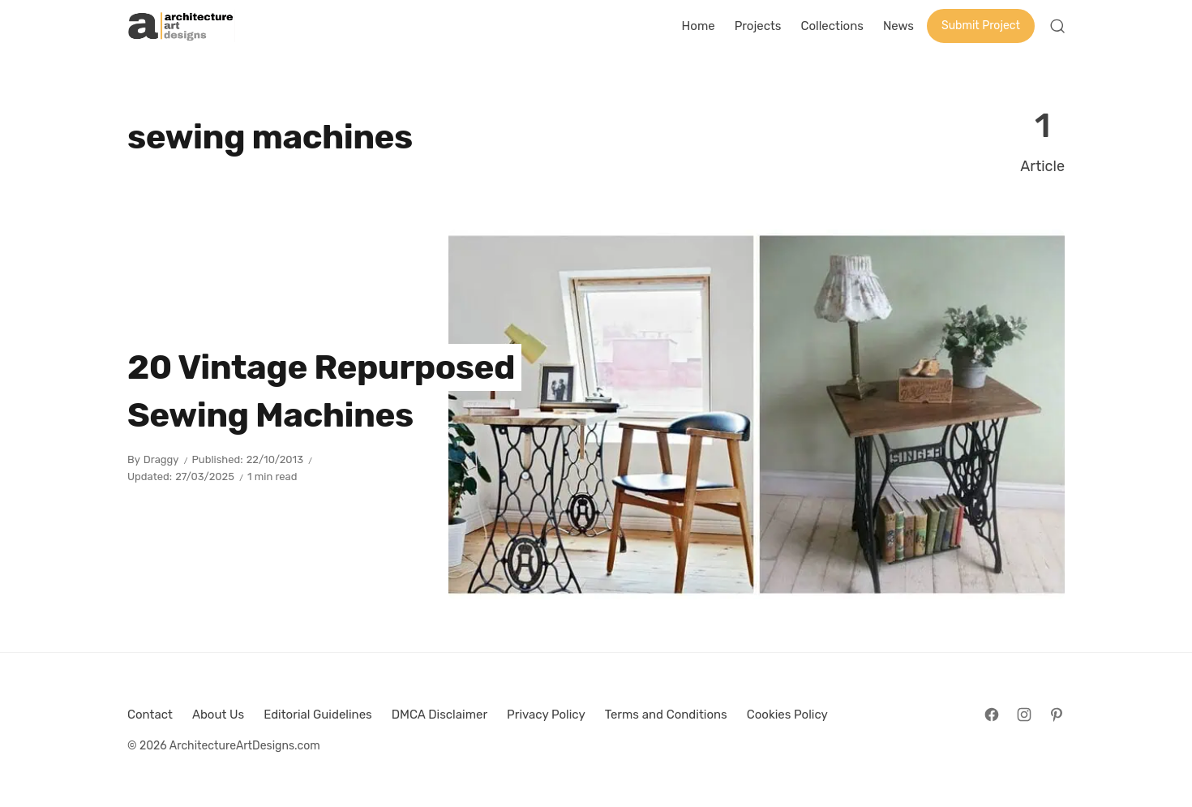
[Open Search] (1057, 26)
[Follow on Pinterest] (1056, 714)
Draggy (161, 459)
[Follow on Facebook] (991, 714)
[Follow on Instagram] (1024, 714)
